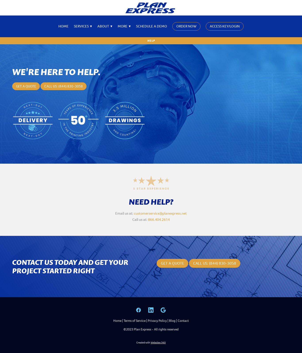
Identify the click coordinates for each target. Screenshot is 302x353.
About (104, 26)
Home (63, 26)
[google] (163, 310)
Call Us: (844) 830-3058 (63, 86)
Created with (151, 342)
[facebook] (138, 310)
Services (83, 26)
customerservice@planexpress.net (160, 213)
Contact (183, 320)
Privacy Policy (157, 320)
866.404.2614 (159, 219)
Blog (172, 320)
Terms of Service (135, 320)
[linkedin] (151, 310)
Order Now (186, 26)
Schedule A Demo (151, 26)
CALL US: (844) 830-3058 (214, 263)
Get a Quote (26, 86)
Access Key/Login (225, 26)
